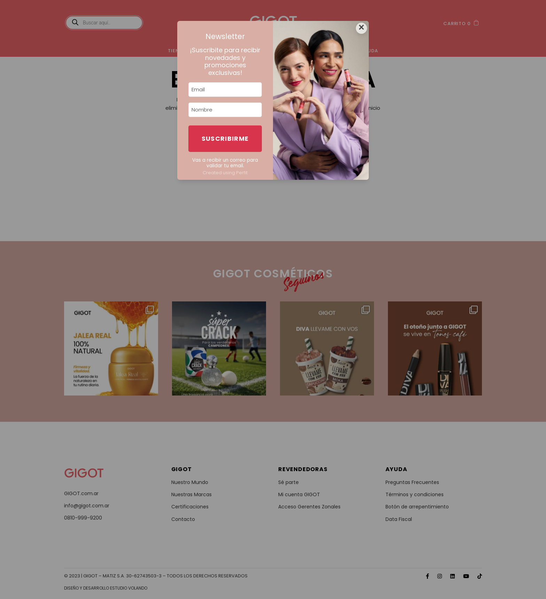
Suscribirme (225, 138)
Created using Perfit (225, 173)
